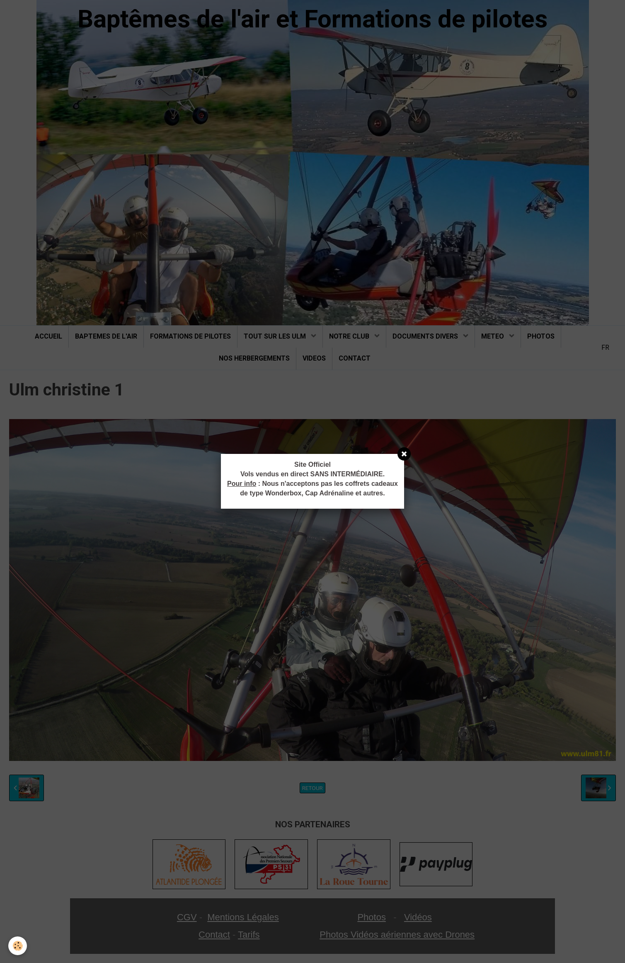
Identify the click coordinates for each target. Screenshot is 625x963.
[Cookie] (17, 945)
